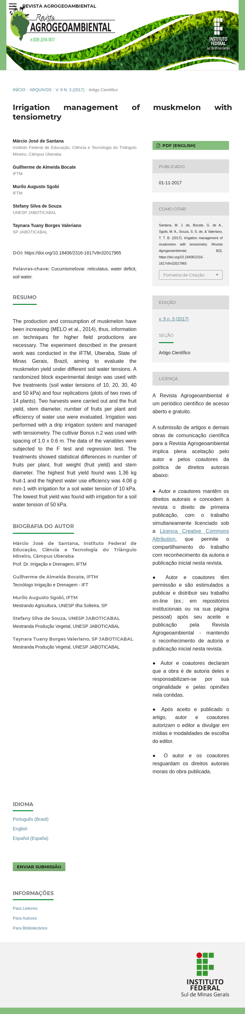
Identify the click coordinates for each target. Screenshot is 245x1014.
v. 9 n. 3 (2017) (70, 89)
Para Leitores (25, 908)
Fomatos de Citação (183, 274)
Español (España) (30, 838)
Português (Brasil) (30, 819)
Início (19, 89)
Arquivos (41, 89)
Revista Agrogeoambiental (59, 6)
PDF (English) (178, 145)
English (20, 828)
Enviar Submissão (39, 866)
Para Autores (25, 918)
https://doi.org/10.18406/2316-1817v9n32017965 (73, 252)
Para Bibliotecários (30, 928)
